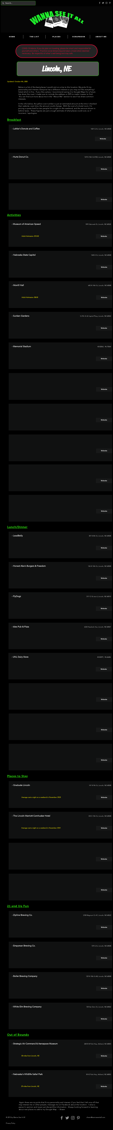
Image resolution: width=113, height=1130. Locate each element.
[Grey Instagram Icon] (106, 3)
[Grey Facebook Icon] (99, 3)
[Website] (103, 139)
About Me (58, 96)
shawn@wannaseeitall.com (96, 1117)
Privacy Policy (10, 1123)
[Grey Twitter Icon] (103, 3)
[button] (104, 199)
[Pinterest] (110, 3)
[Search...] (18, 3)
